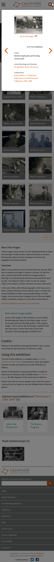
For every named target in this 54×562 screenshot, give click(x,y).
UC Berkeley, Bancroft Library (26, 67)
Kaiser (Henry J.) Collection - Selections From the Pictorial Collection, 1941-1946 (26, 78)
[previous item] (6, 50)
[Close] (52, 4)
